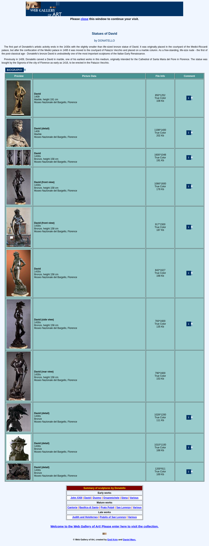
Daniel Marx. (129, 539)
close (84, 19)
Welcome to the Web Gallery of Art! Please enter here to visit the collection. (104, 526)
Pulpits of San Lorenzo (113, 517)
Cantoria (72, 507)
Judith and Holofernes (85, 517)
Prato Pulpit (107, 507)
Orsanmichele (111, 497)
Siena (124, 497)
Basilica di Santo (89, 507)
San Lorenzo (123, 507)
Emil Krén (112, 539)
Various (134, 497)
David (87, 497)
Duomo (97, 497)
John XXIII (76, 497)
